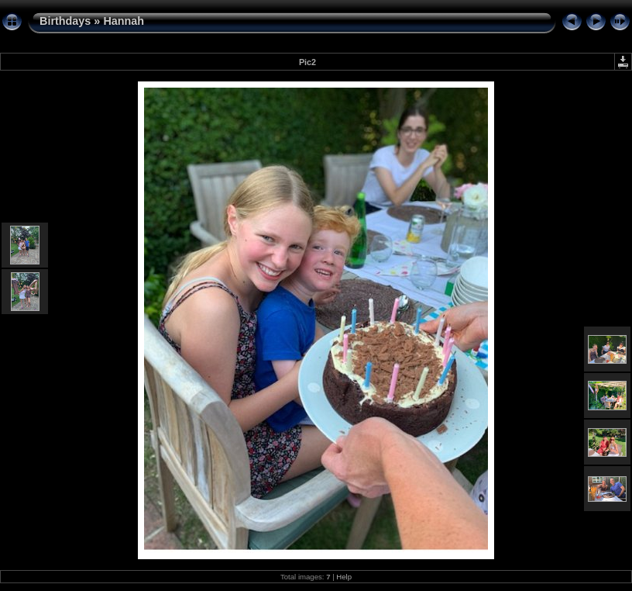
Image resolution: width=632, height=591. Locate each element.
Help (344, 576)
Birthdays (65, 21)
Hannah (123, 21)
